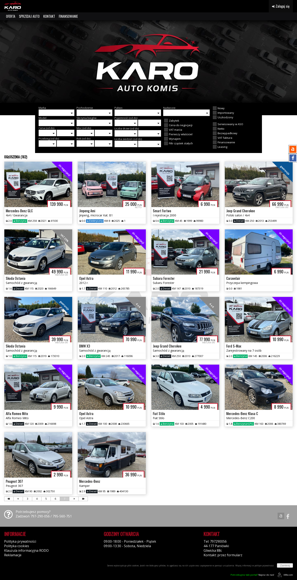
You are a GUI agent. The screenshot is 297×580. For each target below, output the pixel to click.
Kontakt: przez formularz (223, 555)
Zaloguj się (281, 6)
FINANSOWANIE (68, 16)
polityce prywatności (264, 565)
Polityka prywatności (20, 541)
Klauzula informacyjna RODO (26, 550)
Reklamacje (12, 555)
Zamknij (285, 565)
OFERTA (10, 16)
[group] (148, 61)
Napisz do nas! (252, 574)
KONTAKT (49, 16)
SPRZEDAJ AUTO (29, 16)
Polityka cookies (16, 546)
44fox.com (284, 574)
